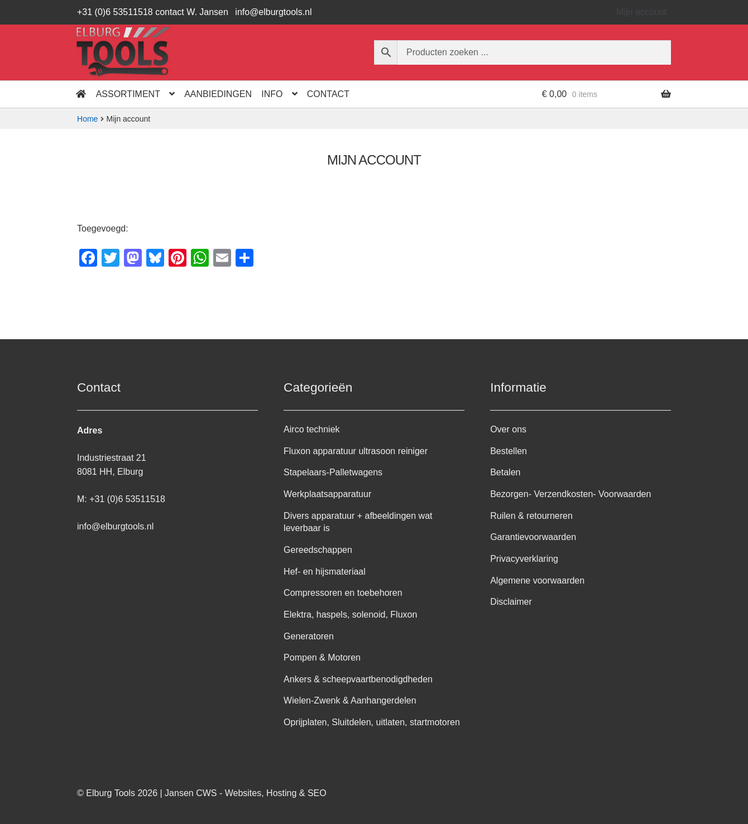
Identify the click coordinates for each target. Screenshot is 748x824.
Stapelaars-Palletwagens (333, 472)
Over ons (508, 429)
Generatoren (309, 636)
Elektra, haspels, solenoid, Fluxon (350, 614)
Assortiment (128, 94)
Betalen (505, 472)
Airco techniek (312, 429)
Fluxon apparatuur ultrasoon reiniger (356, 451)
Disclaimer (511, 601)
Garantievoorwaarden (533, 537)
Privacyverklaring (524, 558)
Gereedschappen (318, 550)
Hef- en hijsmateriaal (325, 571)
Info (271, 94)
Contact (328, 94)
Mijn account (641, 12)
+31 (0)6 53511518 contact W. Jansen (152, 12)
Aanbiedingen (218, 94)
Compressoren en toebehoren (343, 592)
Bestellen (508, 451)
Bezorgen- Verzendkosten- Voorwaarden (570, 494)
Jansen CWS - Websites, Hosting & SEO (246, 793)
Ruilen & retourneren (531, 516)
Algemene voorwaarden (537, 580)
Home (87, 118)
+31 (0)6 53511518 (127, 499)
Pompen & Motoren (322, 657)
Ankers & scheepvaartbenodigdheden (358, 679)
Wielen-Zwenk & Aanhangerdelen (350, 700)
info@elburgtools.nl (273, 12)
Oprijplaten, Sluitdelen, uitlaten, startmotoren (372, 722)
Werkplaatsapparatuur (327, 494)
